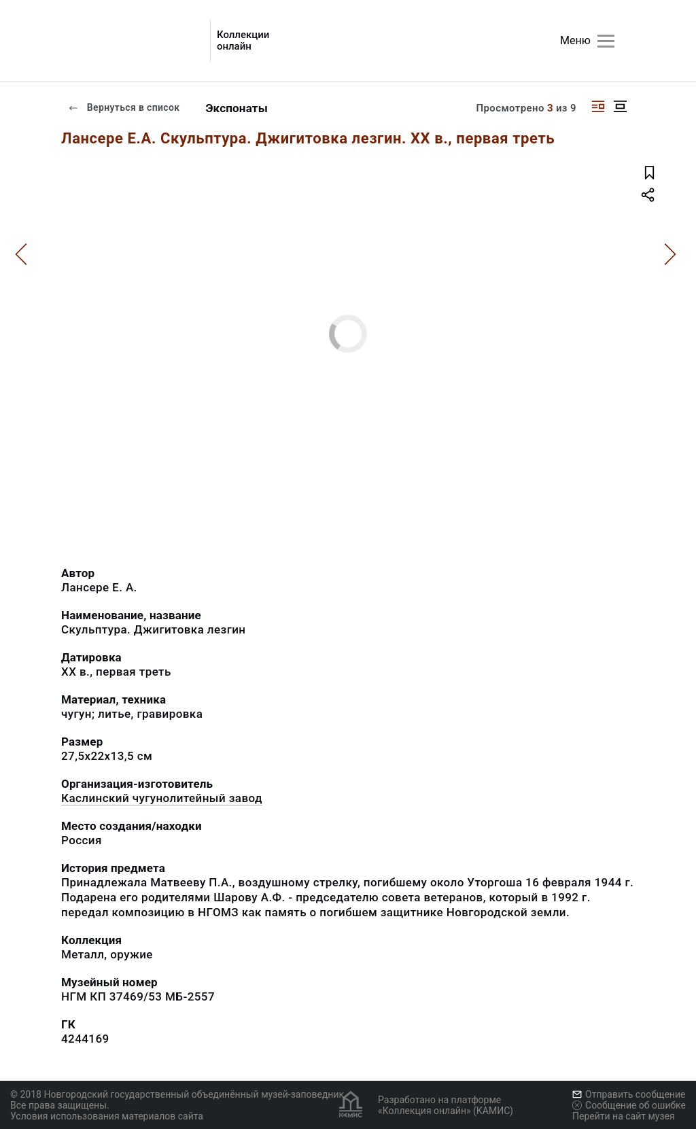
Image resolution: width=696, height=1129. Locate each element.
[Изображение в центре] (620, 106)
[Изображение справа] (598, 106)
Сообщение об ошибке (629, 1105)
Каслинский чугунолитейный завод (161, 798)
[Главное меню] (606, 41)
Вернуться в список (123, 107)
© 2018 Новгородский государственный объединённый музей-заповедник (177, 1094)
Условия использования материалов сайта (106, 1116)
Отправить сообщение (628, 1094)
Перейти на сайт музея (623, 1116)
